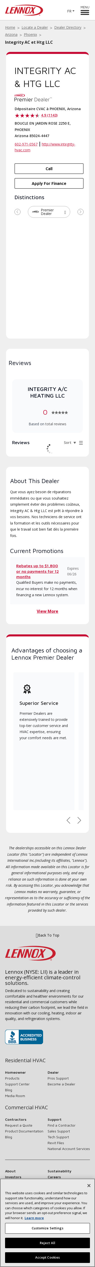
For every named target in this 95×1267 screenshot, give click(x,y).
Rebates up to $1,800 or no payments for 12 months (37, 571)
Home (10, 27)
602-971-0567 (26, 144)
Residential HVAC (25, 1060)
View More (47, 611)
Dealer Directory (67, 27)
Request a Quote (18, 1125)
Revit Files (56, 1143)
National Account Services (69, 1148)
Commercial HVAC (26, 1107)
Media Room (15, 1096)
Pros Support (58, 1078)
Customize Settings (47, 1228)
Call (49, 168)
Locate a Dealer (35, 27)
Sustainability (59, 1171)
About (10, 1171)
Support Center (17, 1084)
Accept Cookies (47, 1257)
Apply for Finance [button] (49, 183)
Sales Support (59, 1131)
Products (12, 1078)
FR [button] (69, 11)
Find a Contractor (61, 1125)
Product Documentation (24, 1131)
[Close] (88, 1185)
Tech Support (58, 1137)
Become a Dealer (61, 1084)
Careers (54, 1177)
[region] (47, 1222)
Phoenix (30, 34)
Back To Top (47, 935)
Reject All (47, 1243)
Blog (8, 1090)
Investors (13, 1177)
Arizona (11, 34)
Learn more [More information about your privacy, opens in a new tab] (34, 1218)
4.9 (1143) (49, 115)
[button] (65, 212)
